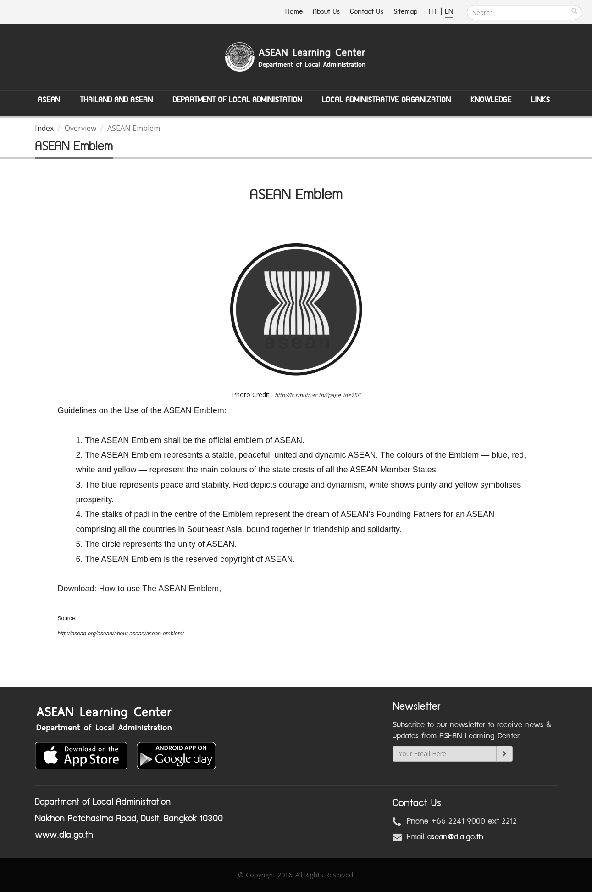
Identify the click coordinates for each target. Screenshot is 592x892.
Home (294, 11)
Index (44, 128)
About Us (326, 11)
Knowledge (490, 100)
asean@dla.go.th (455, 837)
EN (449, 11)
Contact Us (366, 11)
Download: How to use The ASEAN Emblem (138, 588)
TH (433, 11)
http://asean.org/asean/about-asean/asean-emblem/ (121, 633)
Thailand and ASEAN (116, 100)
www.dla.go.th (64, 835)
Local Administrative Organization (386, 100)
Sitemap (405, 11)
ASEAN (49, 100)
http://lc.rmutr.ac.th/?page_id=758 (317, 395)
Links (540, 100)
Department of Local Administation (237, 100)
